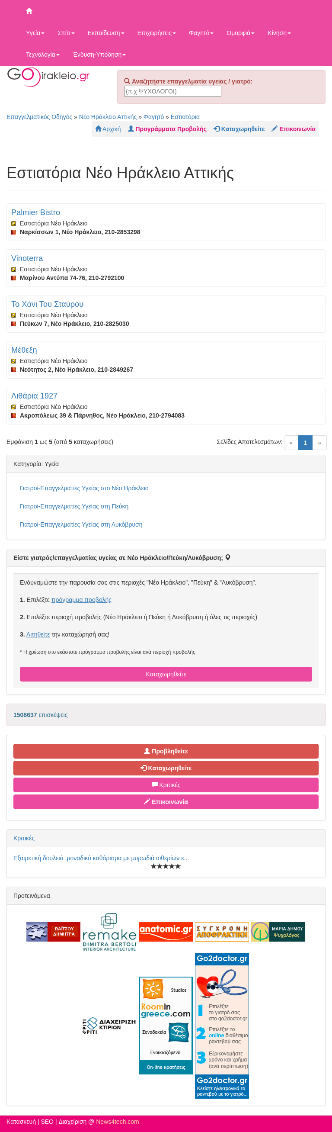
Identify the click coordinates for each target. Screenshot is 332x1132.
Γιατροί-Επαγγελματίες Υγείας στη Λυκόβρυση (81, 524)
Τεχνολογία (43, 54)
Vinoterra (27, 258)
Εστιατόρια (185, 116)
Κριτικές (166, 784)
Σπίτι (65, 32)
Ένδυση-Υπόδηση (99, 54)
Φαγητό (201, 32)
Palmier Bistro (35, 212)
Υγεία (35, 32)
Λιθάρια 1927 (34, 396)
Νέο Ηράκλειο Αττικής (108, 116)
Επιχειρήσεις (156, 32)
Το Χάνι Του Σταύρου (47, 304)
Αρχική (108, 128)
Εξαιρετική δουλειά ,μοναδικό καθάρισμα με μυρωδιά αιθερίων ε (98, 858)
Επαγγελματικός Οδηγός (39, 116)
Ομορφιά (241, 32)
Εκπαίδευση (106, 32)
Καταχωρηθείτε (166, 674)
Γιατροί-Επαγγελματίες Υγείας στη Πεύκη (74, 506)
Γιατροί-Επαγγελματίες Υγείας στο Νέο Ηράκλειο (84, 488)
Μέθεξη (24, 350)
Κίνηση (279, 32)
